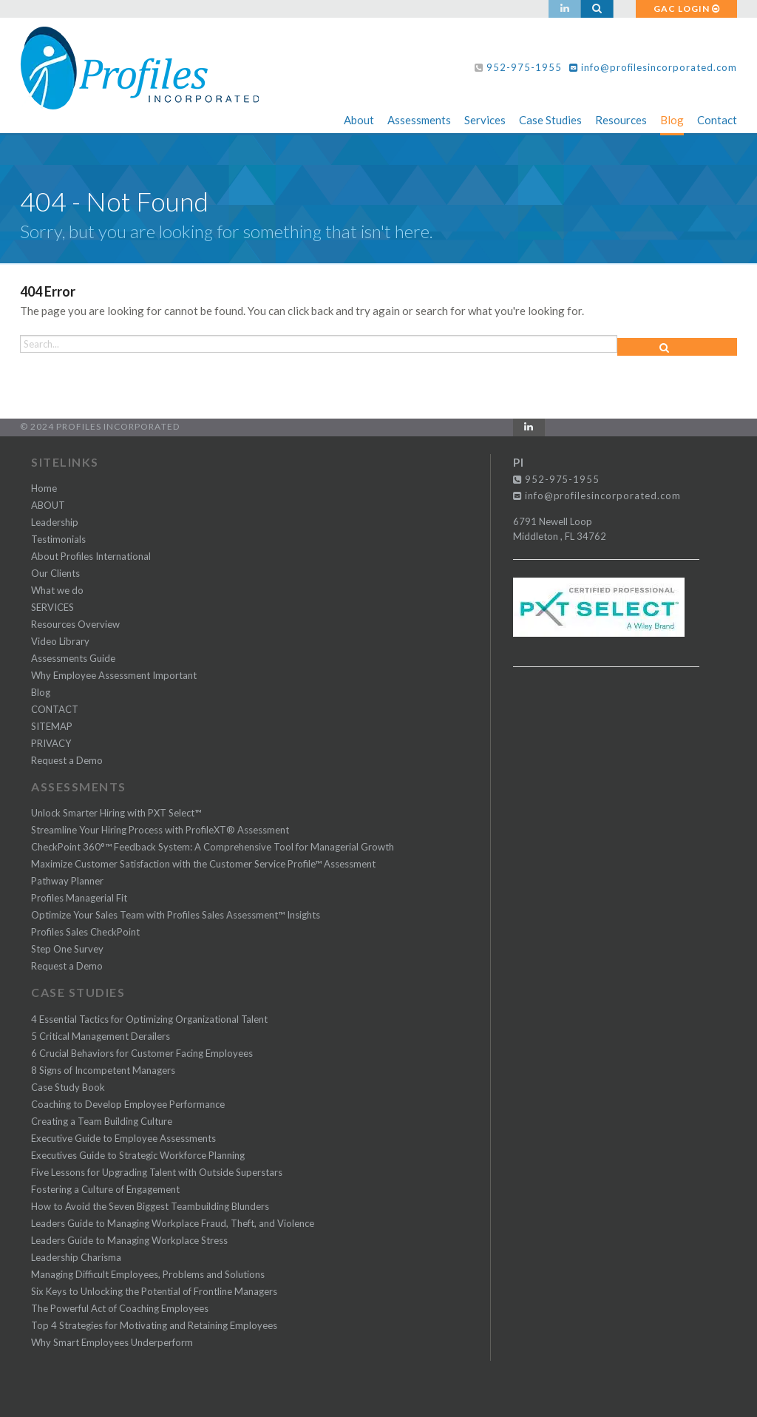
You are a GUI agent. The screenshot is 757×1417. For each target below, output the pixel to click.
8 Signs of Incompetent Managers (103, 1070)
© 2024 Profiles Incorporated (100, 426)
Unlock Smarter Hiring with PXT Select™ (116, 813)
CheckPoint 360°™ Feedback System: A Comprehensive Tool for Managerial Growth (212, 847)
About (359, 119)
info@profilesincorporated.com (653, 67)
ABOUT (48, 505)
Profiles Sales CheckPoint (85, 932)
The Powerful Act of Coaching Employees (119, 1308)
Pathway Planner (67, 881)
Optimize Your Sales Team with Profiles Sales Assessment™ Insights (175, 915)
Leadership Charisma (76, 1257)
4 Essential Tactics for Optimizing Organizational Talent (149, 1019)
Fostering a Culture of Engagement (105, 1189)
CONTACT (54, 709)
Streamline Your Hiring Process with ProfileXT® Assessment (160, 830)
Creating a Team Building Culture (101, 1121)
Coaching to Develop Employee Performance (128, 1104)
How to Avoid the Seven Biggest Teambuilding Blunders (150, 1206)
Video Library (60, 641)
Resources (621, 119)
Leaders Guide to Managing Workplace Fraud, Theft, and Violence (172, 1223)
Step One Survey (67, 949)
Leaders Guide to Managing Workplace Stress (129, 1240)
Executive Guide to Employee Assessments (123, 1138)
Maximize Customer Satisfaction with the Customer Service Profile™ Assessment (203, 864)
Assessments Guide (73, 658)
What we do (57, 590)
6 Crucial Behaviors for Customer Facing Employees (142, 1053)
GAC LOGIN (687, 8)
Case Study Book (68, 1087)
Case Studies (550, 119)
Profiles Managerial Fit (79, 898)
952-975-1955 (524, 67)
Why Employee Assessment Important (114, 675)
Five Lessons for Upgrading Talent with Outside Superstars (156, 1172)
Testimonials (58, 539)
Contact (717, 119)
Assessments (419, 119)
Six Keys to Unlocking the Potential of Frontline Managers (154, 1291)
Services (485, 119)
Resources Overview (75, 624)
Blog (672, 119)
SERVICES (52, 607)
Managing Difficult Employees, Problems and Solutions (148, 1274)
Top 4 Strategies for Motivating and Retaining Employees (154, 1325)
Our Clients (55, 573)
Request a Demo (67, 760)
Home (44, 488)
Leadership (54, 522)
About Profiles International (91, 556)
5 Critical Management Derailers (100, 1036)
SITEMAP (51, 726)
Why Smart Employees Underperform (112, 1342)
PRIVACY (51, 743)
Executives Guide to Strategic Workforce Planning (138, 1155)
